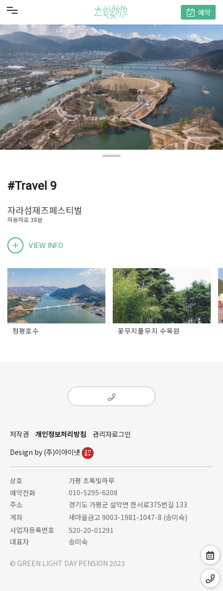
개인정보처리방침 (60, 434)
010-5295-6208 (93, 492)
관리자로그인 (112, 434)
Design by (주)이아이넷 (52, 452)
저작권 (19, 434)
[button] (111, 156)
